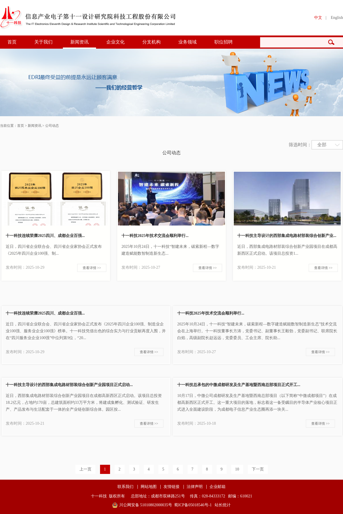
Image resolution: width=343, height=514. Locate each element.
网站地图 (149, 487)
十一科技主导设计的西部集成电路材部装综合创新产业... (286, 236)
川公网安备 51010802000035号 (145, 505)
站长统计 (223, 505)
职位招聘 (223, 41)
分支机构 (151, 41)
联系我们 (125, 487)
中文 (318, 17)
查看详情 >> (92, 268)
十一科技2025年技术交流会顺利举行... (155, 236)
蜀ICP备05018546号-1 (193, 505)
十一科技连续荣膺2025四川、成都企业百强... (45, 236)
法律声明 (195, 487)
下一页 (258, 469)
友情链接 (171, 487)
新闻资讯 (79, 41)
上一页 (85, 469)
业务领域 (187, 41)
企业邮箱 (218, 487)
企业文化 (115, 41)
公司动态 (52, 126)
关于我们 (43, 41)
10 (237, 469)
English (337, 17)
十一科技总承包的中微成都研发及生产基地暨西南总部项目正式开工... (238, 385)
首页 (12, 41)
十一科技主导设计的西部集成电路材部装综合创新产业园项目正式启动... (69, 385)
